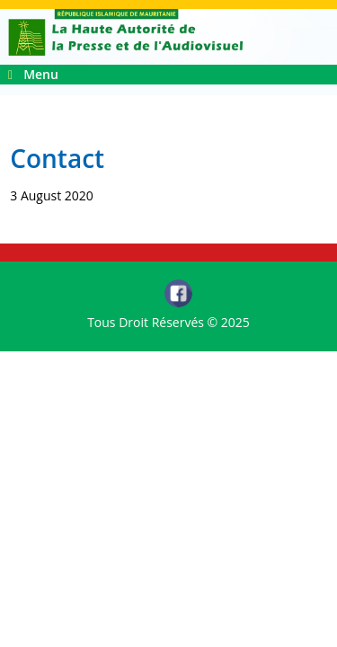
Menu (33, 74)
